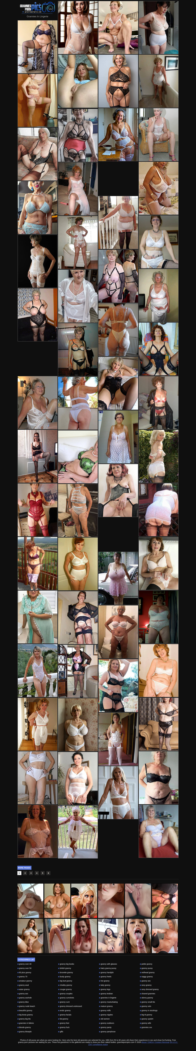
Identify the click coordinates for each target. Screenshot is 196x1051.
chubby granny (65, 985)
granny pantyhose (107, 1032)
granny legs (104, 989)
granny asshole (24, 998)
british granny (64, 968)
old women (104, 1019)
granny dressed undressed (70, 1006)
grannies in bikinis (25, 1023)
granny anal (23, 985)
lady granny (104, 985)
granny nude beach (26, 1006)
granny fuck (63, 1027)
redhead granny (147, 972)
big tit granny (146, 1015)
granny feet (63, 1023)
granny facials (64, 1015)
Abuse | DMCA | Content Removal (155, 1042)
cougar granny (65, 989)
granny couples (65, 994)
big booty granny (25, 1015)
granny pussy (146, 968)
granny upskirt (146, 1019)
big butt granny (65, 981)
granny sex (145, 981)
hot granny (104, 981)
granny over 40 (24, 964)
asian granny (23, 989)
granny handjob (106, 972)
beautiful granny (24, 1010)
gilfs (60, 1032)
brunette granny (65, 972)
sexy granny (146, 985)
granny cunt (64, 1002)
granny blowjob (24, 1032)
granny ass (22, 994)
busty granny (64, 977)
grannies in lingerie (107, 998)
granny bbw (23, 1002)
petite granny (146, 964)
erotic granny (64, 1010)
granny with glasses (108, 964)
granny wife (145, 1023)
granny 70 (22, 977)
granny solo (145, 1006)
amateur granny (24, 981)
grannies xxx (146, 1027)
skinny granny (146, 998)
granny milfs (105, 1010)
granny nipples (106, 1015)
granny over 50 (24, 968)
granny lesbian (106, 994)
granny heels (105, 977)
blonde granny (24, 1027)
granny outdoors (106, 1023)
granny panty (105, 1027)
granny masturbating (108, 1002)
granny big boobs (66, 964)
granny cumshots (66, 998)
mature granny (106, 1006)
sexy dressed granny (149, 989)
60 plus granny (24, 972)
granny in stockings (149, 1010)
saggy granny (146, 977)
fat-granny (63, 1019)
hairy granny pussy (107, 968)
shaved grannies (147, 994)
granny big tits (24, 1019)
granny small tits (147, 1002)
